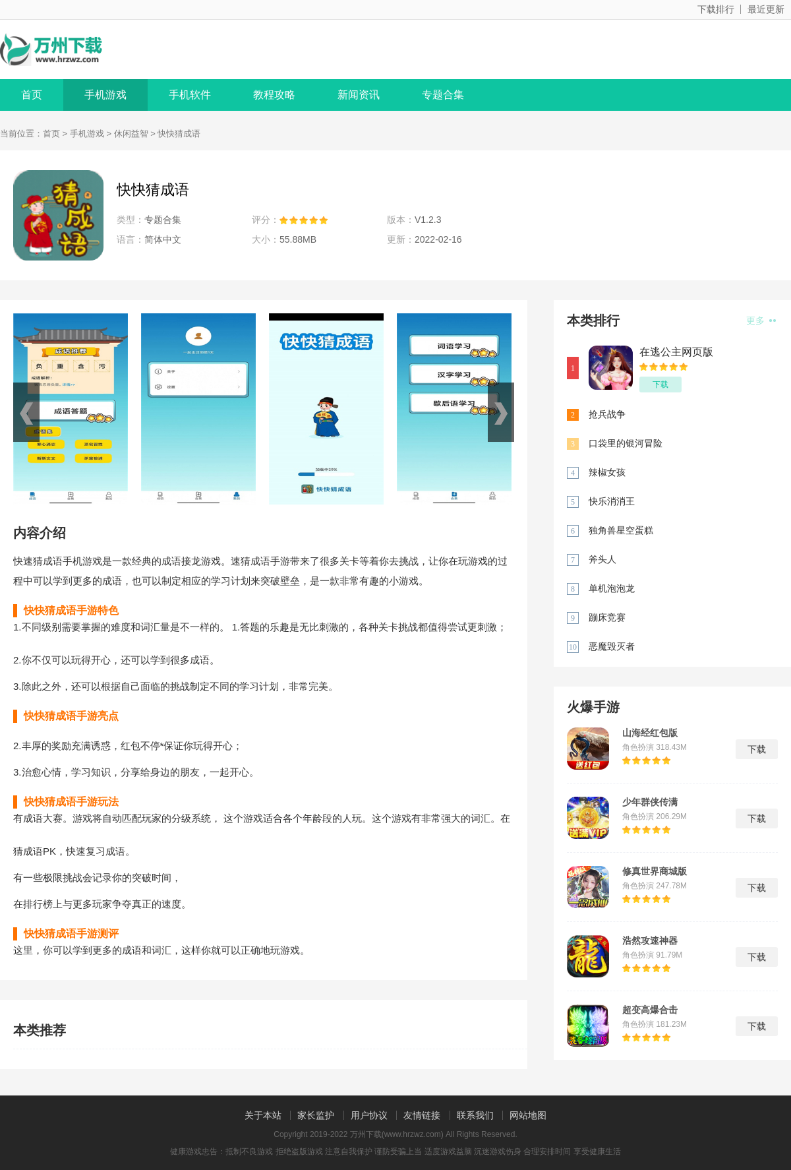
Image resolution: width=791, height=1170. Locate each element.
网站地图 (528, 1115)
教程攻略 (274, 94)
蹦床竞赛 (607, 617)
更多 (761, 320)
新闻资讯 (358, 94)
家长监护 (315, 1115)
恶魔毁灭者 (612, 646)
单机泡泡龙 (612, 588)
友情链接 (421, 1115)
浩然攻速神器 (650, 940)
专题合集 (443, 94)
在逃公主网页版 (676, 351)
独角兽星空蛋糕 (621, 530)
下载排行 (715, 9)
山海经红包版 (650, 732)
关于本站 (263, 1115)
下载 (660, 384)
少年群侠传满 (650, 802)
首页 (31, 94)
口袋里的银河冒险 (625, 443)
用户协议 (369, 1115)
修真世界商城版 (654, 871)
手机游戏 (105, 94)
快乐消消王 (612, 501)
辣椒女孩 (607, 472)
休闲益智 (131, 134)
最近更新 (765, 9)
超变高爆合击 (650, 1009)
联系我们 (475, 1115)
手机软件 (190, 94)
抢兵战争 (607, 414)
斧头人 (602, 559)
